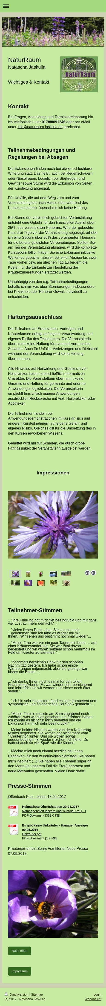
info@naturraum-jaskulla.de (40, 127)
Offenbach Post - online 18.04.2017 (37, 797)
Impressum (20, 971)
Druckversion (17, 994)
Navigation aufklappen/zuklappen (53, 6)
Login (97, 994)
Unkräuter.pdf (31, 834)
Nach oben (19, 951)
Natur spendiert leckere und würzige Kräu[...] (54, 811)
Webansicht (93, 999)
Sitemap (37, 994)
